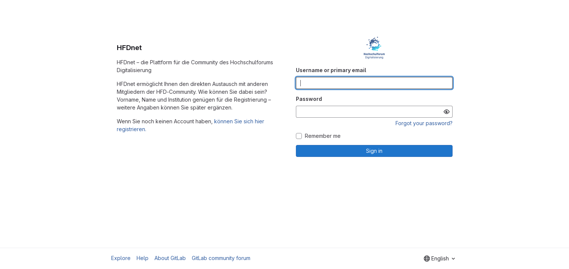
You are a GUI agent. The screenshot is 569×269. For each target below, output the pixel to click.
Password (309, 99)
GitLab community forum (221, 258)
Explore (121, 258)
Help (142, 258)
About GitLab (170, 258)
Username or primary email (331, 70)
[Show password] (447, 112)
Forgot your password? (424, 123)
